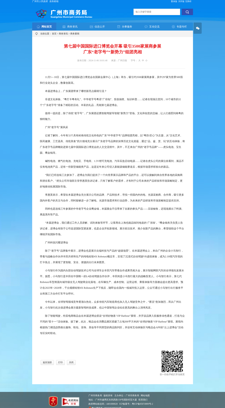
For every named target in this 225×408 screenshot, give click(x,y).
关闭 (71, 362)
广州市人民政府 (40, 1)
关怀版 (181, 1)
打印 (60, 362)
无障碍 (188, 1)
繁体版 (174, 1)
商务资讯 (63, 33)
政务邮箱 (54, 1)
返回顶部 (47, 362)
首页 (54, 33)
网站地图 (145, 395)
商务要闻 (74, 33)
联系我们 (142, 400)
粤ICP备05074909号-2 (142, 404)
